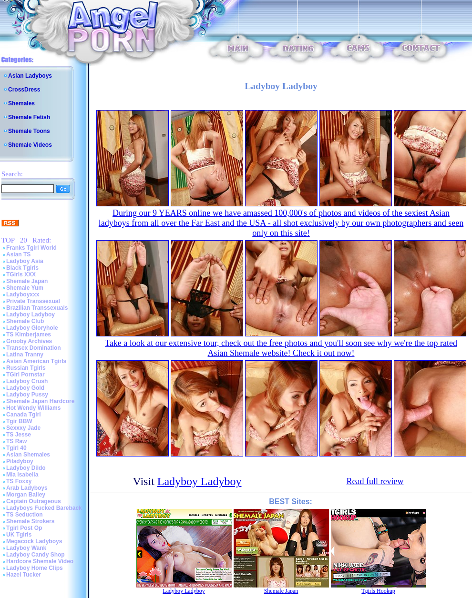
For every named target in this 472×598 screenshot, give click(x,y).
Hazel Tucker (23, 574)
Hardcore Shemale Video (39, 561)
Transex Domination (33, 348)
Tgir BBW (19, 421)
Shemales (21, 103)
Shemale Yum (24, 287)
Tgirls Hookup (378, 591)
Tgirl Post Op (24, 528)
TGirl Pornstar (25, 374)
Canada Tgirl (23, 414)
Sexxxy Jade (23, 428)
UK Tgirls (18, 534)
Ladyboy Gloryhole (32, 327)
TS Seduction (24, 514)
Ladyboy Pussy (27, 394)
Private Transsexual (33, 301)
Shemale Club (25, 321)
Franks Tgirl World (31, 247)
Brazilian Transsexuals (37, 307)
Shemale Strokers (30, 521)
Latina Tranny (24, 354)
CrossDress (24, 89)
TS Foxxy (18, 481)
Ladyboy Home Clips (34, 568)
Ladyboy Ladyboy (30, 314)
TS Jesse (18, 434)
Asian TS (18, 254)
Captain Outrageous (33, 501)
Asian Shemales (28, 454)
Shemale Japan (27, 281)
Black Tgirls (22, 267)
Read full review (375, 481)
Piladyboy (19, 461)
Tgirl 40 (16, 448)
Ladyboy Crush (27, 381)
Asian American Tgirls (36, 361)
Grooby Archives (29, 341)
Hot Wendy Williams (33, 408)
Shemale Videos (30, 145)
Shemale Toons (29, 131)
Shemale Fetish (29, 117)
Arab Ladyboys (27, 488)
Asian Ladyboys (30, 75)
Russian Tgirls (26, 368)
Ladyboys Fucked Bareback (44, 508)
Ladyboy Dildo (26, 468)
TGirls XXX (21, 274)
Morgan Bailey (25, 494)
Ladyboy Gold (25, 388)
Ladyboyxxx (22, 294)
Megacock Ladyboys (34, 541)
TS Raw (16, 441)
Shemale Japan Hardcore (40, 401)
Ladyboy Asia (24, 261)
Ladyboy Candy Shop (35, 554)
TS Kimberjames (28, 334)
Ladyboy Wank (26, 548)
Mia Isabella (22, 474)
